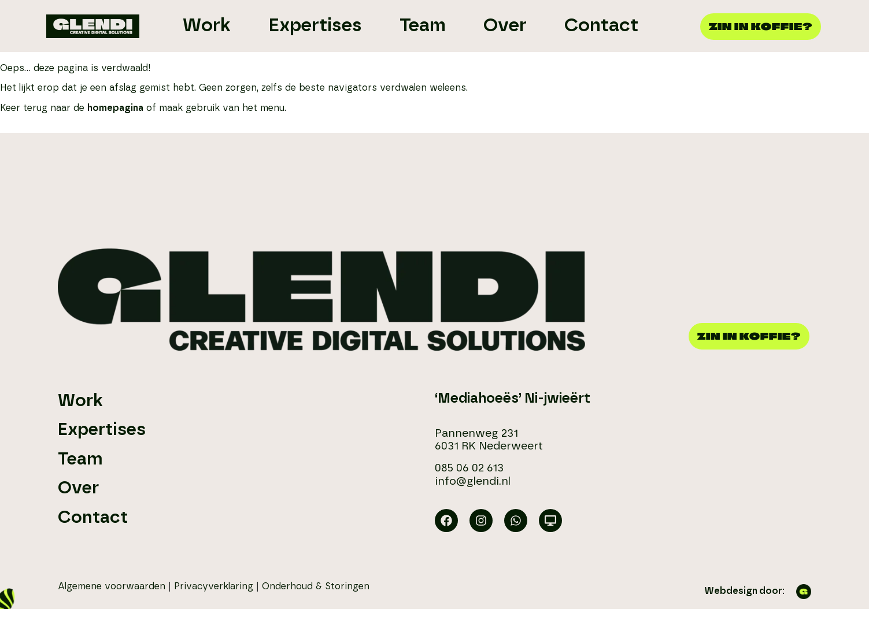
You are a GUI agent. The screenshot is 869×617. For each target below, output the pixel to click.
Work (80, 401)
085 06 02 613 (469, 468)
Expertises (102, 429)
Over (78, 488)
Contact (93, 517)
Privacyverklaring (213, 586)
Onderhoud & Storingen (315, 586)
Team (80, 459)
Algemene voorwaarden (111, 586)
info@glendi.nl (473, 481)
